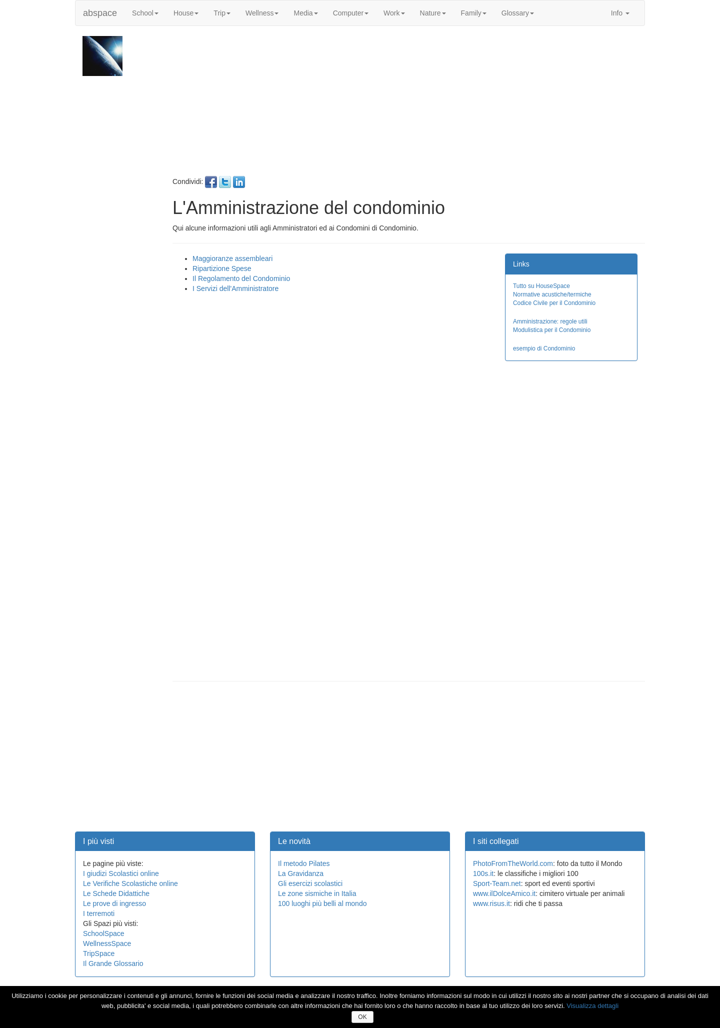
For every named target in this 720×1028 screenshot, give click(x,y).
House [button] (186, 13)
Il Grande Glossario (113, 964)
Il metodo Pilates (304, 864)
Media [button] (306, 13)
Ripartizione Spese (222, 268)
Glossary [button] (518, 13)
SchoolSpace (103, 934)
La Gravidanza (301, 874)
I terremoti (98, 914)
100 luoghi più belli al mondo (322, 904)
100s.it (483, 874)
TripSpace (98, 954)
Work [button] (394, 13)
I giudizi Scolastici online (121, 874)
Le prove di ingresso (114, 904)
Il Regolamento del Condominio (241, 278)
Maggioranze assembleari (232, 258)
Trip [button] (222, 13)
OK (362, 1017)
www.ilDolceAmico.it (504, 894)
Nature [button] (433, 13)
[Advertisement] (408, 106)
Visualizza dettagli (592, 1006)
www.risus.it (491, 904)
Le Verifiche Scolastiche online (130, 884)
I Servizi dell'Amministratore (235, 288)
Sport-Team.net (497, 884)
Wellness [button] (262, 13)
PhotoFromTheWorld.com (513, 864)
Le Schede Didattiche (116, 894)
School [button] (145, 13)
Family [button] (473, 13)
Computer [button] (350, 13)
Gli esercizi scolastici (310, 884)
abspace (100, 13)
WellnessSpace (107, 944)
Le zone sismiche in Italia (317, 894)
